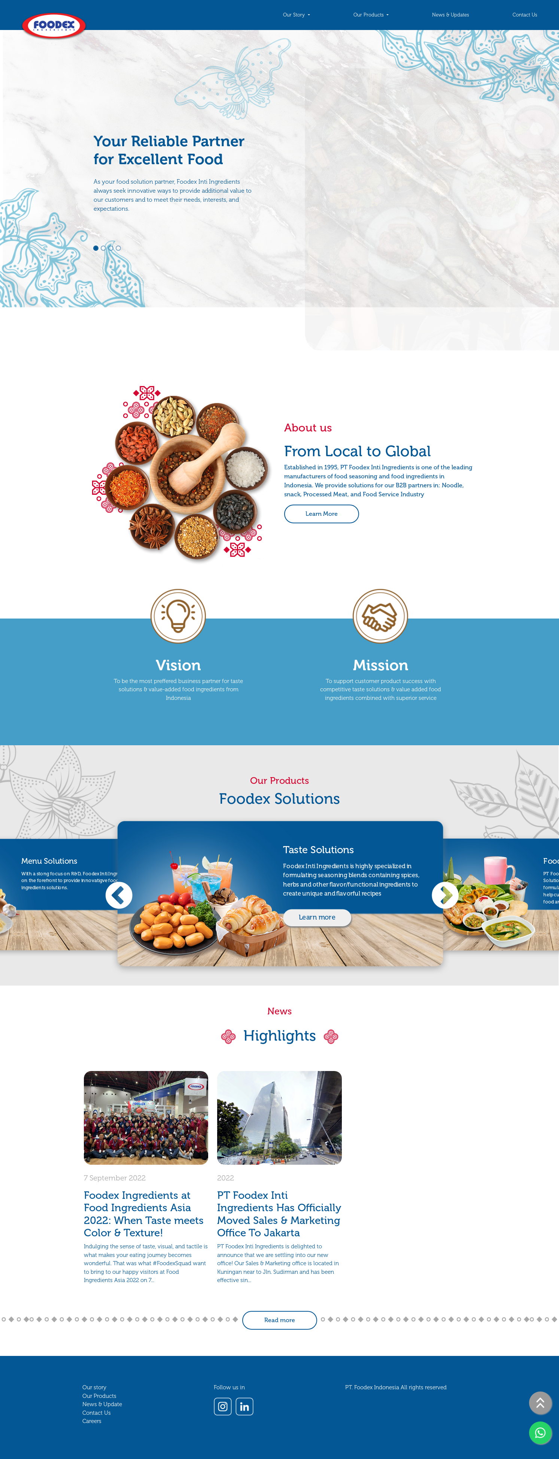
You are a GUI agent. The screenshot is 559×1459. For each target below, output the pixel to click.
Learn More (322, 513)
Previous (108, 898)
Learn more (317, 917)
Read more (279, 1320)
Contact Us (525, 15)
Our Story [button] (294, 15)
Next (434, 898)
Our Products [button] (369, 15)
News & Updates (450, 15)
